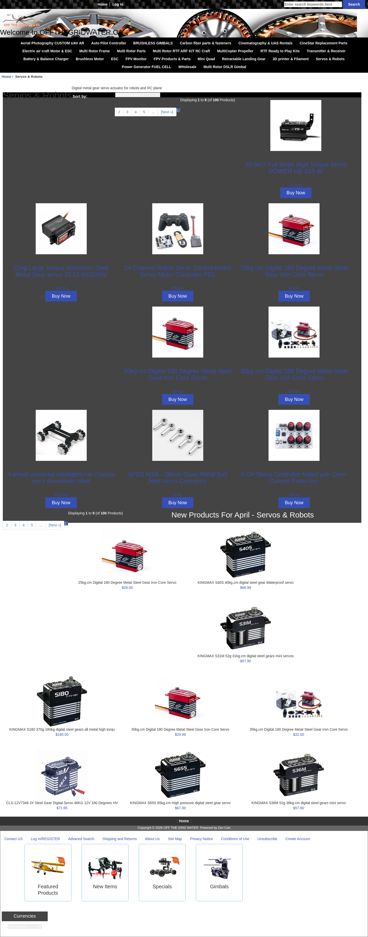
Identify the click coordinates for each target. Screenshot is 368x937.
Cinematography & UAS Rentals (265, 43)
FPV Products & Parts (172, 59)
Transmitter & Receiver (326, 51)
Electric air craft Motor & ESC (47, 51)
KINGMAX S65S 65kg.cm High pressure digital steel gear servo (180, 803)
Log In (117, 4)
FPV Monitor (135, 59)
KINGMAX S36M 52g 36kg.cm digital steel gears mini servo (298, 803)
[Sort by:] (137, 95)
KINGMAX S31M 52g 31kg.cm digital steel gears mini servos (246, 656)
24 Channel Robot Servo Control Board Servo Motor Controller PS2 (177, 271)
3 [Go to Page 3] (127, 112)
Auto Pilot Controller (108, 43)
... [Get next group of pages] (153, 112)
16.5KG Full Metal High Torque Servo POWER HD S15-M (295, 167)
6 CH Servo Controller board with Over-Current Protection (294, 477)
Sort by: (79, 96)
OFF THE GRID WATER (180, 828)
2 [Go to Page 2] (119, 112)
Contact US (13, 839)
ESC (114, 59)
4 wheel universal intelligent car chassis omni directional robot (61, 477)
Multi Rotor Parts (131, 51)
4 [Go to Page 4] (136, 112)
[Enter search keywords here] (313, 4)
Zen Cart (224, 828)
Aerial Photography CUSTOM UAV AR (52, 43)
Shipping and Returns (120, 839)
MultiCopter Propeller (235, 51)
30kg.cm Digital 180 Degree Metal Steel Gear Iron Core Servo (178, 374)
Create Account (297, 839)
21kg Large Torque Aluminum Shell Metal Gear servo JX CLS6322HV (61, 271)
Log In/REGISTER (45, 839)
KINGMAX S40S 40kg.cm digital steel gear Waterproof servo (246, 582)
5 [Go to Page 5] (144, 112)
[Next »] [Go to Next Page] (167, 112)
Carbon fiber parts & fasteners (205, 43)
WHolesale (187, 67)
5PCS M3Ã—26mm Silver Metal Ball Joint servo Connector (177, 477)
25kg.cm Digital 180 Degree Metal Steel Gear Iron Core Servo (294, 271)
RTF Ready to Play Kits (280, 51)
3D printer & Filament (291, 59)
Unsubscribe (267, 839)
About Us (152, 839)
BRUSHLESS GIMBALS (153, 43)
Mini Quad (206, 59)
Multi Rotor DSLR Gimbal (225, 67)
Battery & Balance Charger (46, 59)
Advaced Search (81, 839)
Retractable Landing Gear (243, 59)
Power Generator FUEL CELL (146, 67)
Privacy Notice (201, 839)
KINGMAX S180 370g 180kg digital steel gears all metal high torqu (62, 729)
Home (103, 4)
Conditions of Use (235, 839)
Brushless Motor (90, 59)
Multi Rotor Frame (94, 51)
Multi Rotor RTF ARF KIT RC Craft (181, 51)
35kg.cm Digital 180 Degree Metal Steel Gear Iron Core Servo (294, 374)
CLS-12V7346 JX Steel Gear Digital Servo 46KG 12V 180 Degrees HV (62, 803)
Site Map (175, 839)
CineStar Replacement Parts (324, 43)
